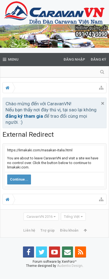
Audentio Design (69, 275)
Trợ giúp (47, 230)
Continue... (19, 179)
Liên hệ (29, 230)
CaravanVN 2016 (40, 216)
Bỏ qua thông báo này (102, 103)
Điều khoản (69, 230)
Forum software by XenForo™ (55, 270)
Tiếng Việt (72, 216)
